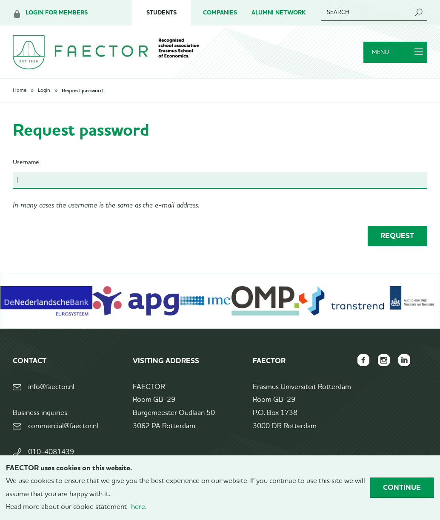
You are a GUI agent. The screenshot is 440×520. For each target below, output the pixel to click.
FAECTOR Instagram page (384, 360)
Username (26, 162)
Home (19, 90)
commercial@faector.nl (63, 426)
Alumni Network (278, 12)
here (138, 507)
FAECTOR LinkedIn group (404, 360)
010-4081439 (51, 452)
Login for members (57, 12)
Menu (397, 52)
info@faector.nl (51, 387)
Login (44, 90)
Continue (402, 487)
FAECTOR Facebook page (363, 360)
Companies (220, 12)
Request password (82, 91)
